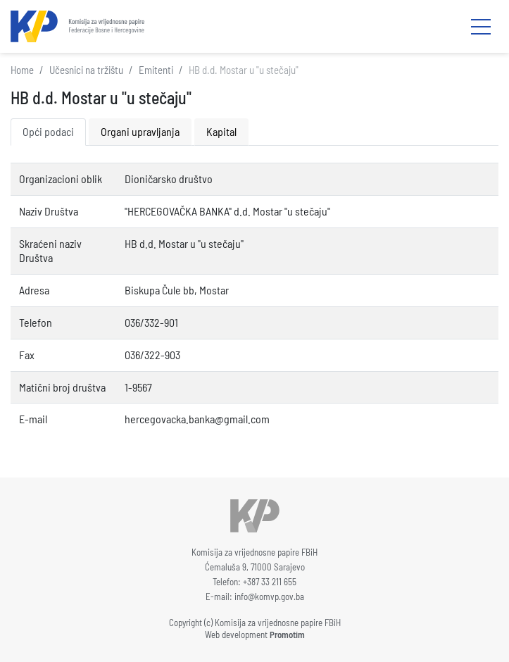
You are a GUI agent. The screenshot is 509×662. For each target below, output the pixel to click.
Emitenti (156, 69)
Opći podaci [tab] (48, 131)
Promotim (287, 634)
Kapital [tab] (221, 131)
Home (22, 69)
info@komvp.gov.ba (269, 596)
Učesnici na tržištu (86, 69)
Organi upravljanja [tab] (140, 131)
